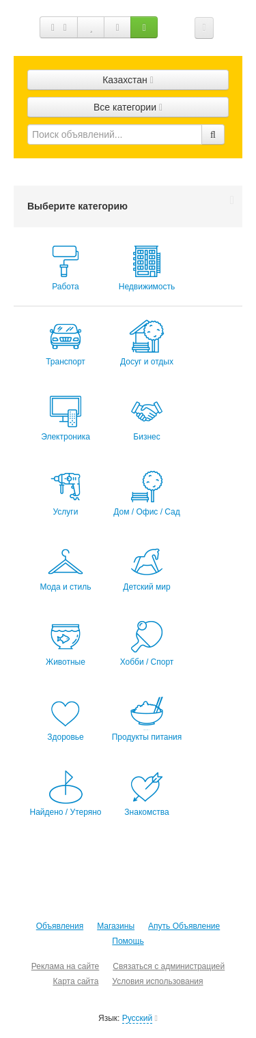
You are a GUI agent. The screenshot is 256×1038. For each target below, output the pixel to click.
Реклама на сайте (65, 966)
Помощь (127, 941)
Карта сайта (75, 981)
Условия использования (157, 981)
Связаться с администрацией (169, 966)
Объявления (59, 926)
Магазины (115, 926)
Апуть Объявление (184, 926)
